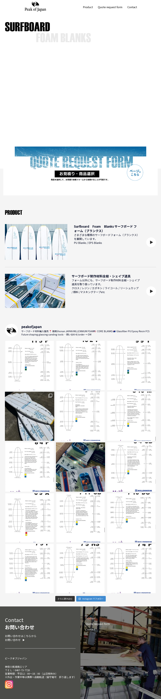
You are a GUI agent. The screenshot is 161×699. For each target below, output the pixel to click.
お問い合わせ (13, 640)
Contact (132, 7)
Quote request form (110, 7)
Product (88, 7)
